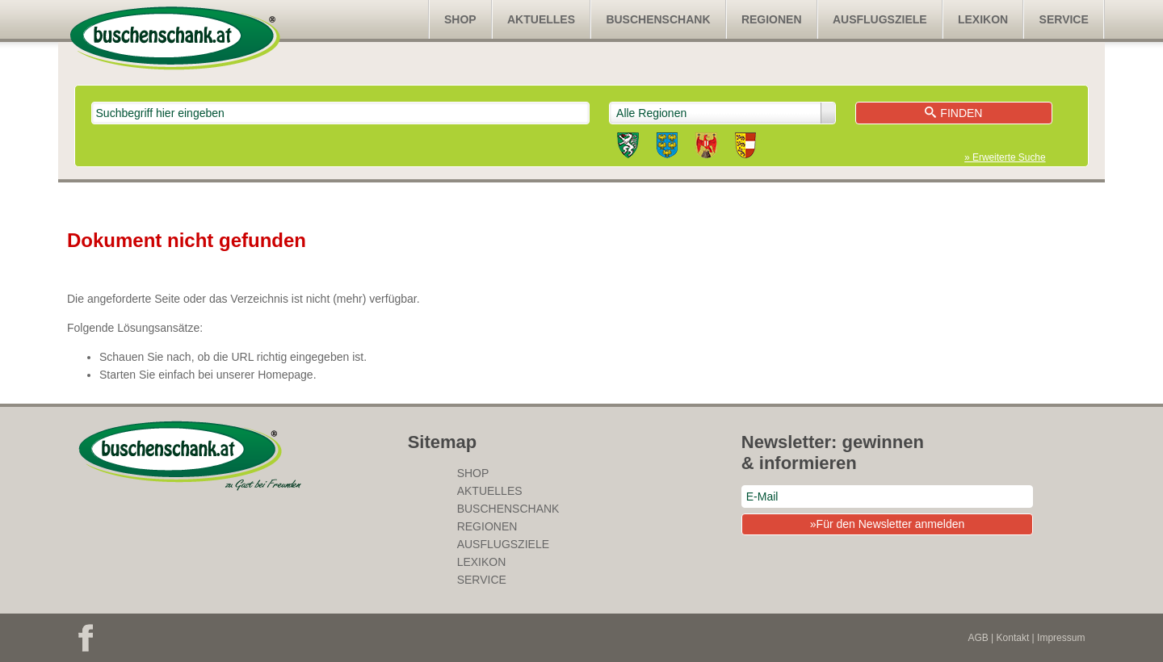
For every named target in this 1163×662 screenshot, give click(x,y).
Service (1064, 19)
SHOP (460, 19)
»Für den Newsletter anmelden (887, 523)
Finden (953, 113)
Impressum (1061, 637)
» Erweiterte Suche (1004, 157)
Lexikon (983, 19)
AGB (978, 637)
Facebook (85, 638)
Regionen (771, 19)
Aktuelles (541, 19)
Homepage (285, 374)
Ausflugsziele (880, 19)
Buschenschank (658, 19)
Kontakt (1013, 637)
